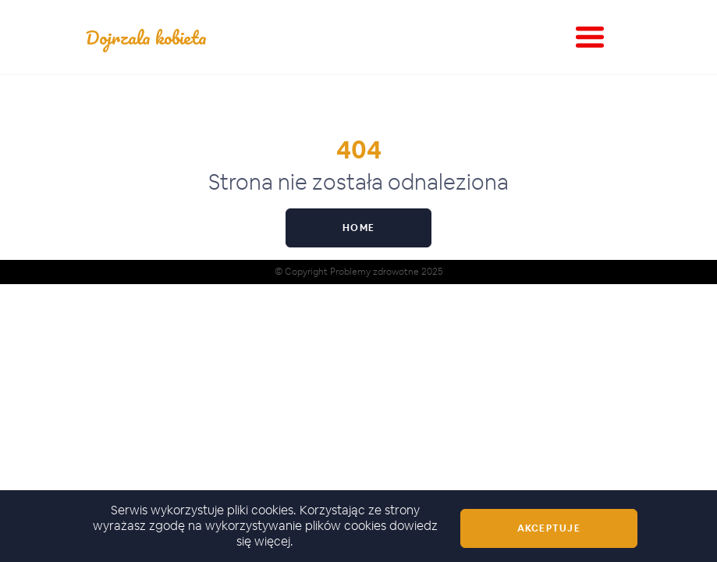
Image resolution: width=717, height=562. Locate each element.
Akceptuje (548, 528)
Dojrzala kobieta (146, 37)
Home (358, 228)
